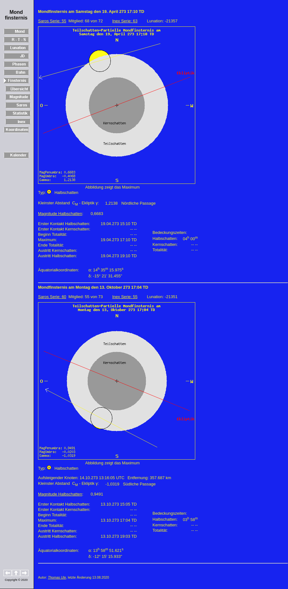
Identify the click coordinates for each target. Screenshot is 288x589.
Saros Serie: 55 (52, 21)
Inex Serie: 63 (124, 21)
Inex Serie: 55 (124, 296)
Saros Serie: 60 (52, 296)
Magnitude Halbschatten (60, 213)
